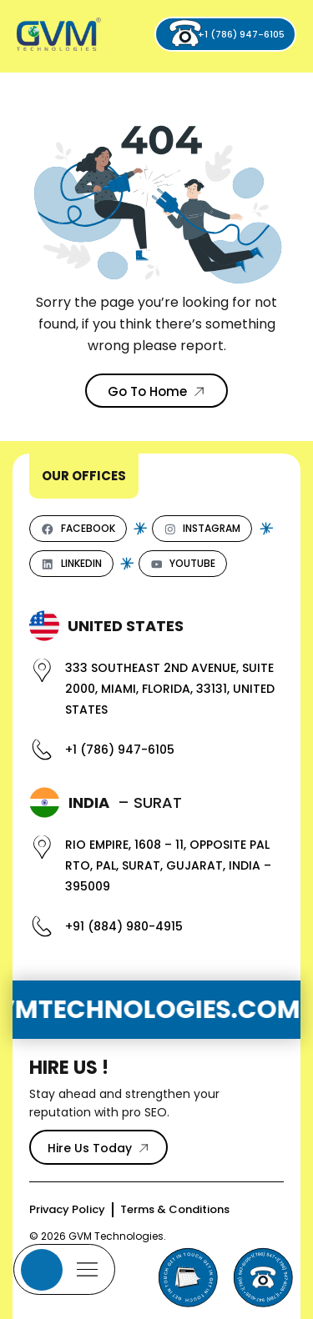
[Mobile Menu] (64, 1269)
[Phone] (263, 1277)
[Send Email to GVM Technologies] (188, 1277)
